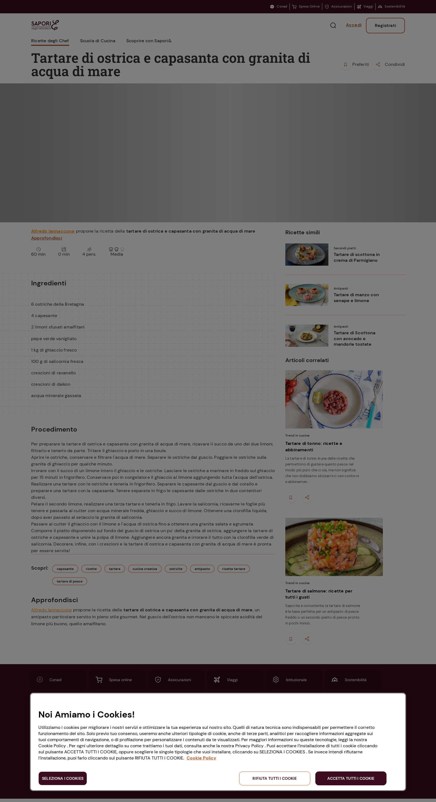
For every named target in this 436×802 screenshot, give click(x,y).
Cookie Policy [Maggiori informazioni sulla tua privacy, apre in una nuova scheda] (201, 758)
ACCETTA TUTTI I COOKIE (350, 778)
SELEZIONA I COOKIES (62, 778)
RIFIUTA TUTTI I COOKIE (274, 778)
